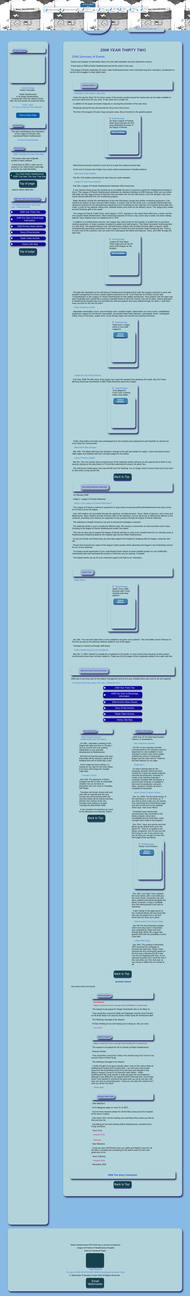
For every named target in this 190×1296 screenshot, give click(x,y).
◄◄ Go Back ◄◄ (87, 5)
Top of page (27, 183)
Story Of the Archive (29, 232)
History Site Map (30, 244)
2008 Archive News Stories (30, 226)
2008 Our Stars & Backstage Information (30, 219)
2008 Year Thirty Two (30, 212)
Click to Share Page (27, 115)
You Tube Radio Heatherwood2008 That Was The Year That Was (29, 175)
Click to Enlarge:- (118, 132)
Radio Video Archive (30, 238)
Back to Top (121, 476)
